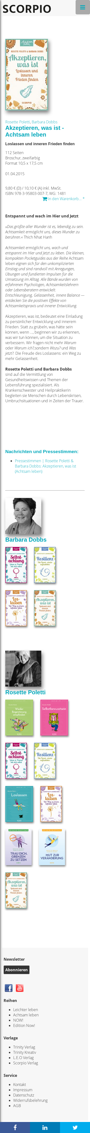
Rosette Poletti (17, 122)
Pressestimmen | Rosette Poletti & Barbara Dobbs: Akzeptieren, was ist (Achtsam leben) (45, 466)
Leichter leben (25, 1009)
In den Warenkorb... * (63, 198)
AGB (17, 1105)
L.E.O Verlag (23, 1057)
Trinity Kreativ (24, 1052)
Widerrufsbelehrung (30, 1100)
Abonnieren (16, 969)
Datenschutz (23, 1095)
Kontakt (19, 1084)
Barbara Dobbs (44, 122)
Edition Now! (24, 1025)
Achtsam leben (26, 1015)
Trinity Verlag (24, 1047)
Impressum (22, 1089)
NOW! (18, 1020)
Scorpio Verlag (25, 1063)
